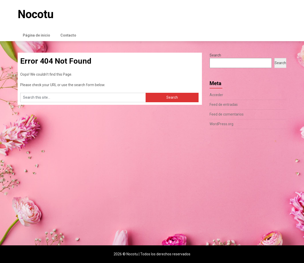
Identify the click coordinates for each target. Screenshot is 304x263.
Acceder (216, 95)
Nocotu (35, 14)
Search (215, 55)
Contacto (68, 35)
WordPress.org (221, 124)
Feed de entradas (224, 104)
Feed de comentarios (227, 114)
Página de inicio (36, 35)
